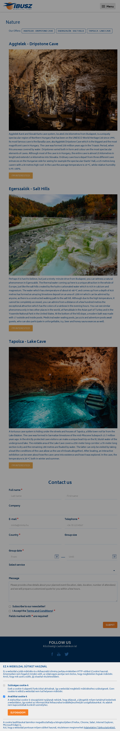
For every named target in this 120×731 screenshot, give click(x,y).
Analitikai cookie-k (17, 697)
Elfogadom (18, 713)
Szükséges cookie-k (18, 686)
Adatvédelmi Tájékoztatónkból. (100, 728)
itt (33, 677)
